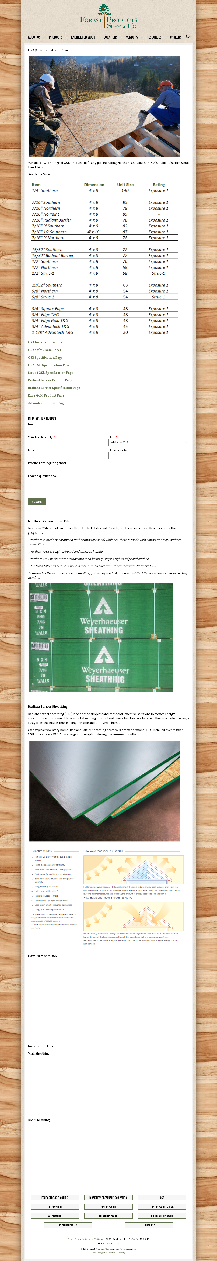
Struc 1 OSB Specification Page (50, 373)
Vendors (132, 37)
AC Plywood (54, 1216)
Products (55, 37)
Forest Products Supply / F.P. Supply (86, 1239)
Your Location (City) (41, 437)
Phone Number (118, 450)
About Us (34, 37)
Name (32, 424)
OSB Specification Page (45, 358)
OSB (162, 1198)
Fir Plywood (55, 1207)
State (111, 437)
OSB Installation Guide (45, 342)
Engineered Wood (83, 37)
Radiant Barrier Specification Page (54, 388)
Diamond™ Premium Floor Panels (108, 1198)
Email (32, 450)
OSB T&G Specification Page (49, 365)
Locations (111, 37)
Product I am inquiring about (47, 463)
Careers (176, 37)
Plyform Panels (68, 1225)
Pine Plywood (108, 1207)
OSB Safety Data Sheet (44, 350)
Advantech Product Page (46, 403)
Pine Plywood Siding (162, 1207)
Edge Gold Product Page (46, 395)
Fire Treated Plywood (162, 1216)
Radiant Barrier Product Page (50, 380)
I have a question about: (43, 476)
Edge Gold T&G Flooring (54, 1198)
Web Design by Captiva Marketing (108, 1253)
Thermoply (149, 1225)
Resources (154, 37)
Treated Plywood (108, 1216)
